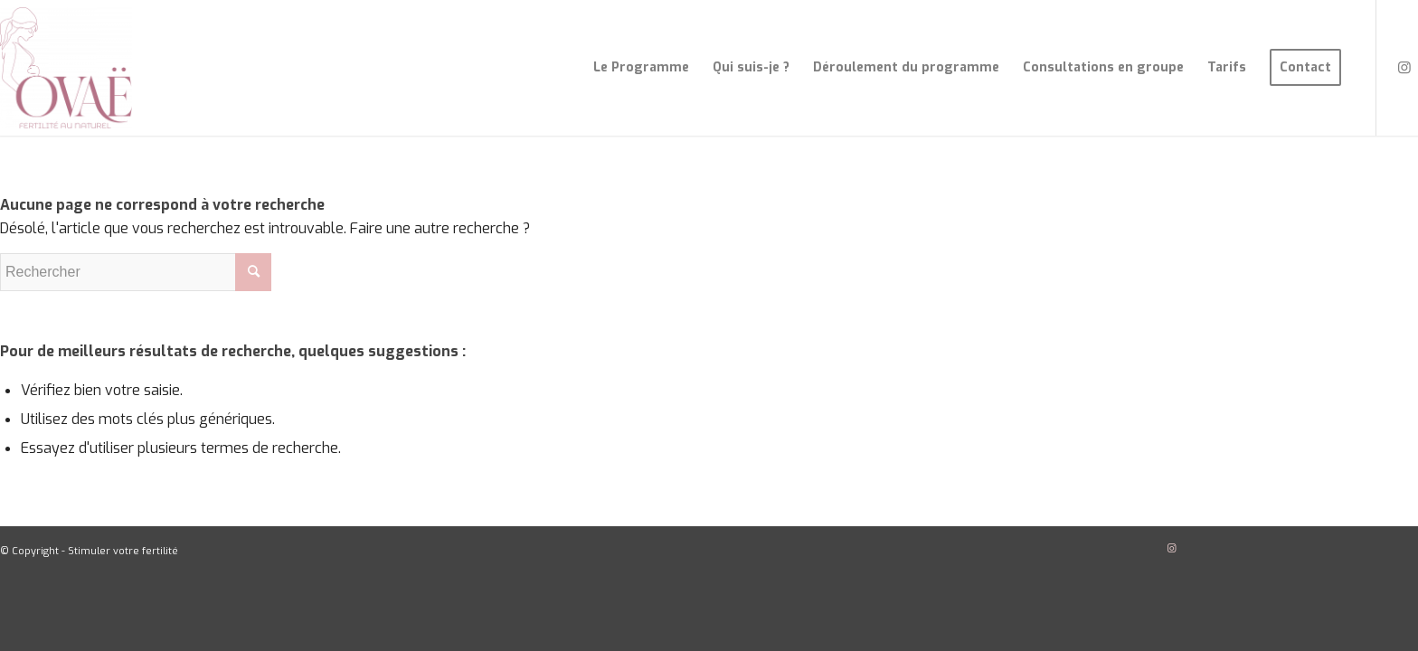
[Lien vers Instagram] (1404, 66)
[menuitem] (641, 68)
